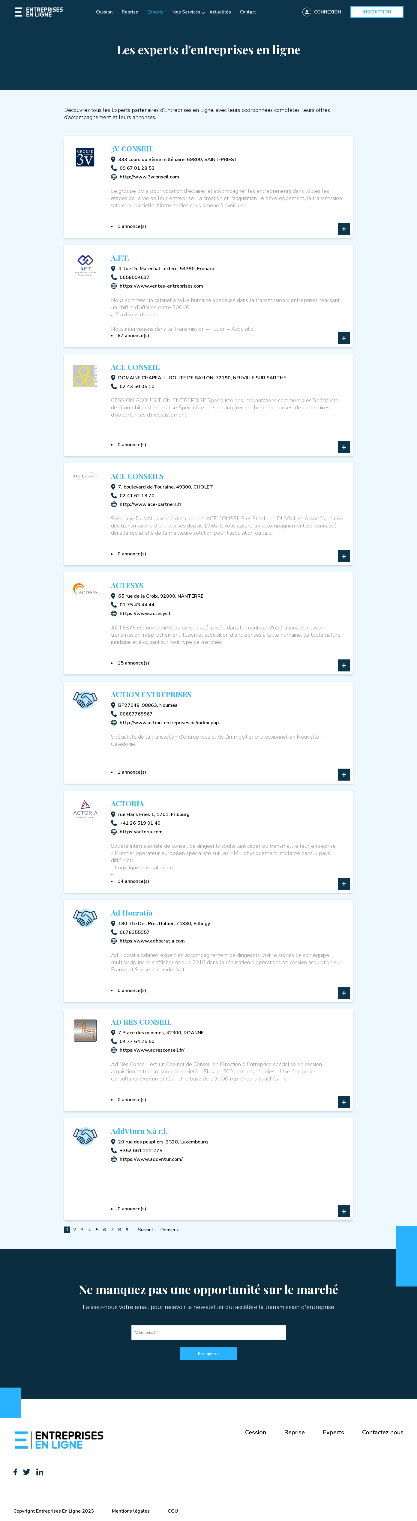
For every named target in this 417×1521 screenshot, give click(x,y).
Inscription (377, 12)
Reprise (130, 12)
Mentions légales (131, 1511)
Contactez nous (383, 1432)
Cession (104, 12)
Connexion (327, 12)
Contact (248, 12)
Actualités (220, 12)
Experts (155, 12)
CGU (173, 1511)
